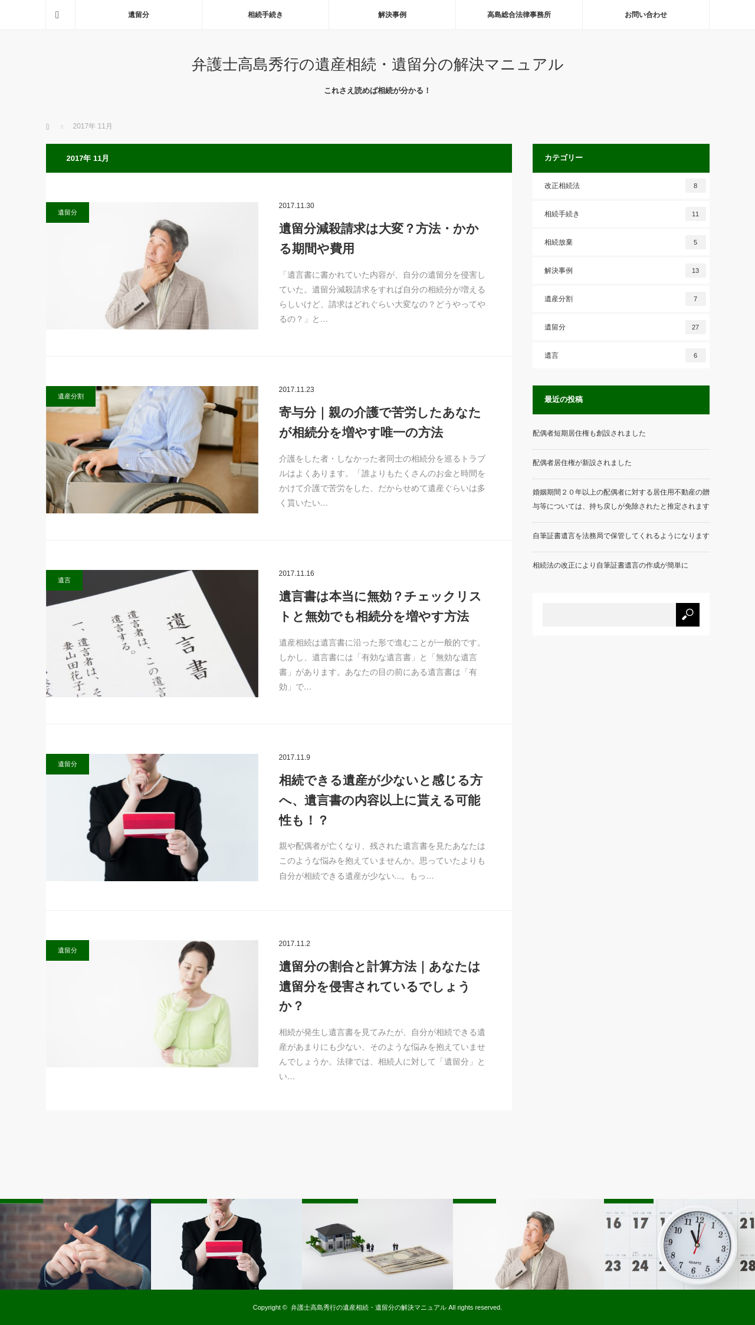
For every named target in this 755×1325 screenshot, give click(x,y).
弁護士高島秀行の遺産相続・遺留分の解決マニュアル (378, 64)
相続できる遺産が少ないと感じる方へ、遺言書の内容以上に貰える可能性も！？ (380, 799)
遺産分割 (71, 396)
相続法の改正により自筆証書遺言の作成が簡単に (610, 565)
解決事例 (392, 15)
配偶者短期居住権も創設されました (589, 433)
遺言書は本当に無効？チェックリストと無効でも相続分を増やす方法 (380, 606)
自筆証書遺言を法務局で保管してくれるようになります (621, 536)
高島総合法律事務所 (519, 15)
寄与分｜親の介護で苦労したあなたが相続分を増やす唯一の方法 (380, 422)
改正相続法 (625, 186)
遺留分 (138, 15)
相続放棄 (625, 242)
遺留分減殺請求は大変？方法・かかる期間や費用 (379, 238)
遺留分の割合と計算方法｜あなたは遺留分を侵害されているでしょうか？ (380, 986)
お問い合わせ (646, 15)
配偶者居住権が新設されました (582, 463)
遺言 (64, 580)
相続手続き (265, 15)
